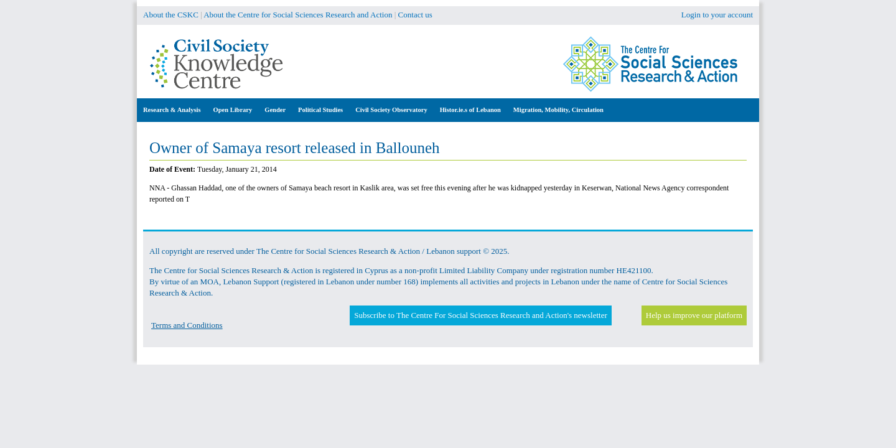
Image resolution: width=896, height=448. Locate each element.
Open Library (233, 109)
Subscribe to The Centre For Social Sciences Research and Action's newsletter (480, 315)
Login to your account (717, 14)
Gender (275, 109)
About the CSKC (170, 14)
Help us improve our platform (694, 315)
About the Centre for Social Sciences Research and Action (297, 14)
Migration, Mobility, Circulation (558, 109)
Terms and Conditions (187, 325)
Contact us (415, 14)
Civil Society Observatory (391, 109)
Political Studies (320, 109)
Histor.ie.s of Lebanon (470, 109)
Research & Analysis (172, 109)
